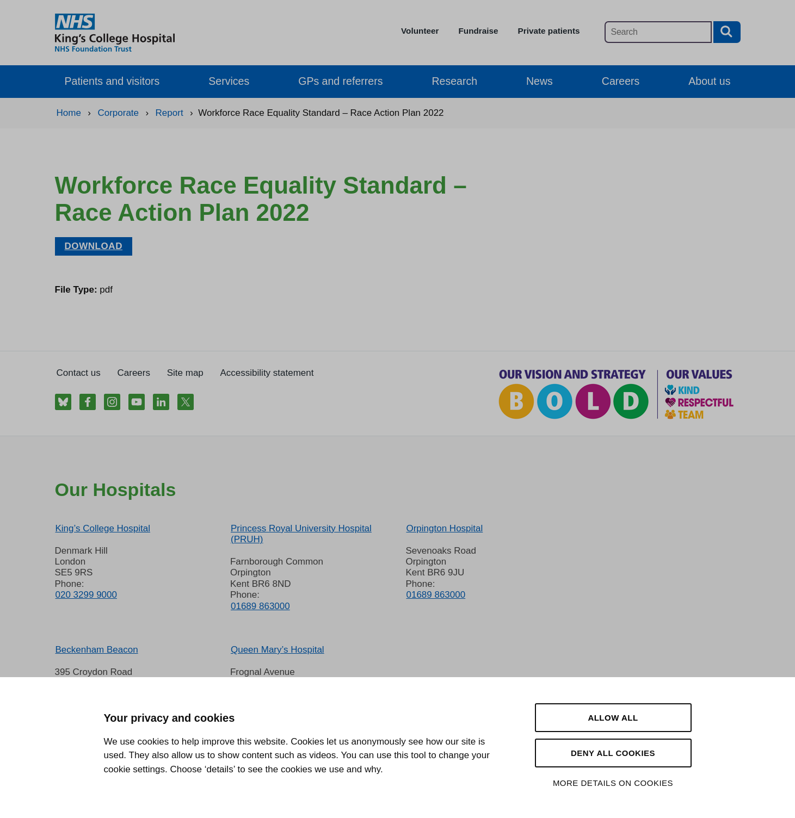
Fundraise (478, 30)
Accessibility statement (267, 373)
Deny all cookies (613, 753)
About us (709, 81)
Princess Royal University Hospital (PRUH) (301, 533)
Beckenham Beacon (97, 650)
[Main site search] (658, 32)
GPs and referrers (340, 81)
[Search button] (727, 32)
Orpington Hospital (444, 528)
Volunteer (420, 30)
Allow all (613, 717)
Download (94, 246)
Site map (185, 373)
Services (228, 81)
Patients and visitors (112, 81)
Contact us (79, 373)
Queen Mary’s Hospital (277, 650)
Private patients (549, 30)
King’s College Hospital (103, 528)
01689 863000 (260, 606)
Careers (620, 81)
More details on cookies (613, 783)
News (539, 81)
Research (454, 81)
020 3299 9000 (86, 595)
